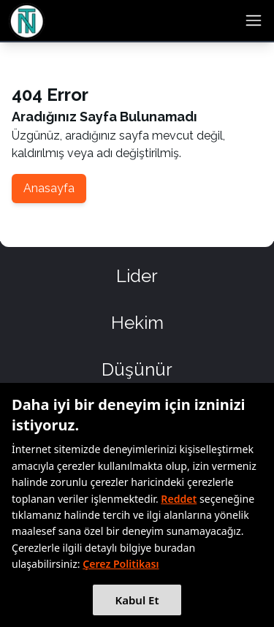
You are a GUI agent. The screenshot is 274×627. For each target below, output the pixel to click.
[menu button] (253, 20)
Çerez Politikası (121, 564)
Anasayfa (49, 188)
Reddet (179, 499)
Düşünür (137, 369)
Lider (137, 275)
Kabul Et (137, 600)
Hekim (137, 322)
